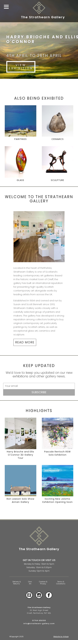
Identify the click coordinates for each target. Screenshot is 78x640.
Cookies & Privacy (43, 583)
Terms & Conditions (60, 583)
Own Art (30, 583)
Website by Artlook (61, 636)
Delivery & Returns (16, 583)
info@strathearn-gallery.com (39, 623)
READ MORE (24, 342)
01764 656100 (39, 620)
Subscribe (39, 392)
